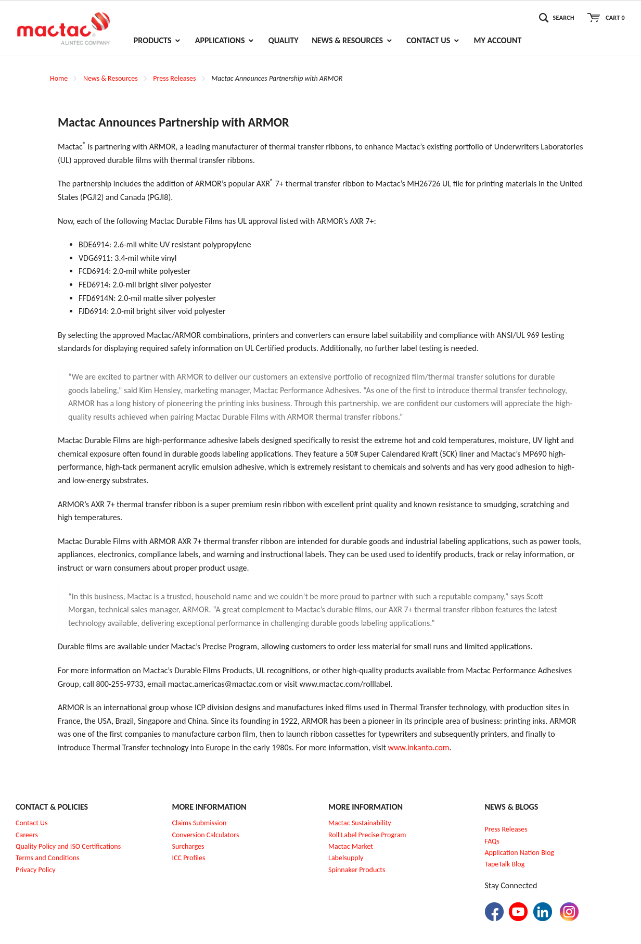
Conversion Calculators (205, 834)
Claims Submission (199, 823)
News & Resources (110, 78)
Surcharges (188, 846)
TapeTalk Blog (505, 864)
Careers (27, 834)
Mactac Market (350, 846)
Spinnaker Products (356, 869)
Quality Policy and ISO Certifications (68, 846)
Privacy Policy (36, 869)
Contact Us (32, 823)
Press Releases (174, 78)
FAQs (492, 841)
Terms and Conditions (48, 857)
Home (59, 78)
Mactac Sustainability (359, 823)
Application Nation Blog (519, 852)
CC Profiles (189, 857)
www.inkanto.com (418, 747)
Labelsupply (345, 857)
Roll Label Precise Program (367, 834)
